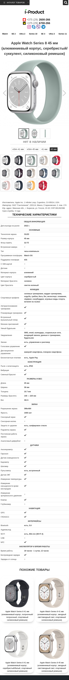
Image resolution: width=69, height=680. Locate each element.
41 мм (44, 149)
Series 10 (33, 34)
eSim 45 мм (32, 149)
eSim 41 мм (18, 149)
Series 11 (63, 34)
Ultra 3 (52, 34)
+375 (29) (36, 19)
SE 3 (43, 34)
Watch (5, 34)
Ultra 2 (22, 34)
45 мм (53, 149)
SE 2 (13, 34)
